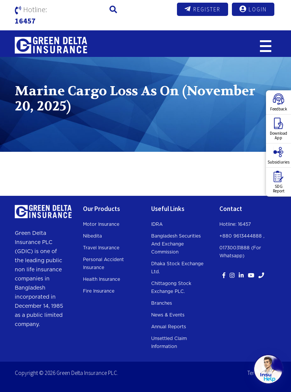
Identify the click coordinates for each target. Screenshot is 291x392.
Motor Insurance (101, 224)
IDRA (157, 224)
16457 (25, 20)
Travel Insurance (101, 248)
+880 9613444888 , (241, 236)
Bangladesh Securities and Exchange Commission (176, 244)
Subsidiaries (278, 155)
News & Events (168, 315)
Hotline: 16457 (235, 224)
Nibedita (92, 236)
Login (253, 9)
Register (203, 9)
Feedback (278, 102)
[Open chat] (268, 369)
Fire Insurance (98, 291)
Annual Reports (168, 326)
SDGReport (279, 182)
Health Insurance (101, 279)
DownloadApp (278, 129)
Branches (161, 303)
